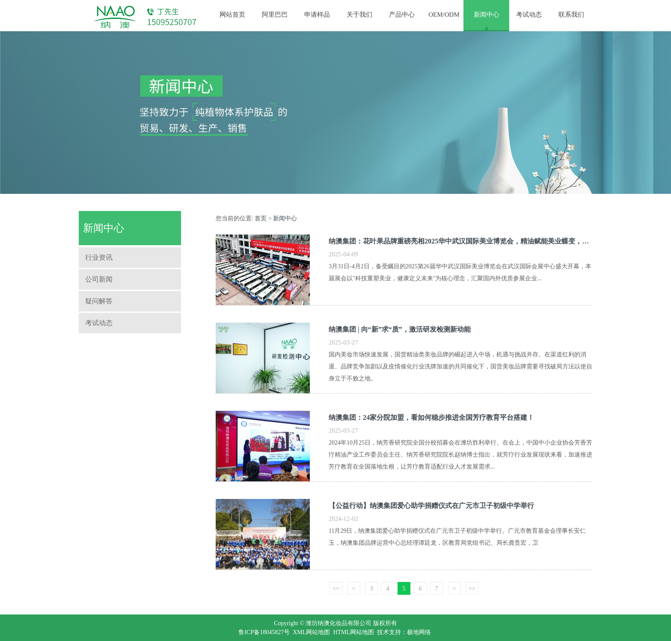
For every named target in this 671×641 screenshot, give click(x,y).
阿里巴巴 (275, 14)
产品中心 (402, 14)
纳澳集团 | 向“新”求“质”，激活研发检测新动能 (400, 329)
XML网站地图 (311, 632)
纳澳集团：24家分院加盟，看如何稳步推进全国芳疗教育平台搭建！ (431, 417)
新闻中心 (486, 14)
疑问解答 (99, 301)
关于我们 (359, 14)
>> (472, 588)
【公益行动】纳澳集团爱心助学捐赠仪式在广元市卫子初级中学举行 (431, 505)
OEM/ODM (444, 14)
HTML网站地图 (353, 632)
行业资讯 (99, 257)
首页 (261, 218)
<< (336, 588)
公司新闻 (99, 279)
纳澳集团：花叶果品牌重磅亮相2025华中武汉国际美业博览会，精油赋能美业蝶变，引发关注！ (472, 241)
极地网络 (419, 632)
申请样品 (317, 14)
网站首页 (232, 14)
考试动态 (529, 14)
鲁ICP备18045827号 (264, 632)
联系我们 (571, 14)
